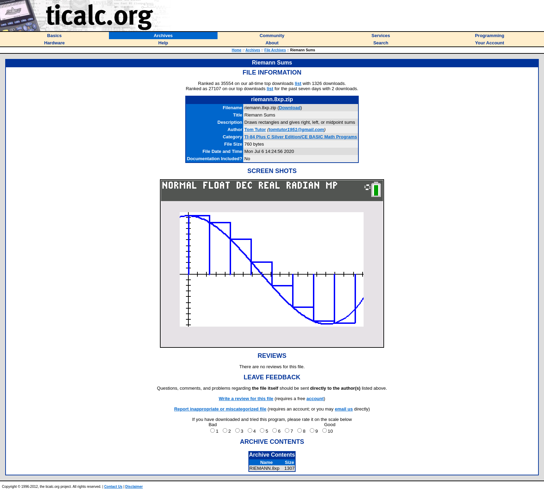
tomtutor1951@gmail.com (296, 129)
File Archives (275, 50)
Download (289, 107)
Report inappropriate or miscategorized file (220, 409)
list (298, 83)
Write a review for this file (246, 398)
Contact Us (113, 487)
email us (344, 409)
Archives (253, 50)
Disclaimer (134, 487)
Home (236, 50)
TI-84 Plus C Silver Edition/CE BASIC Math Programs (300, 136)
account (315, 398)
